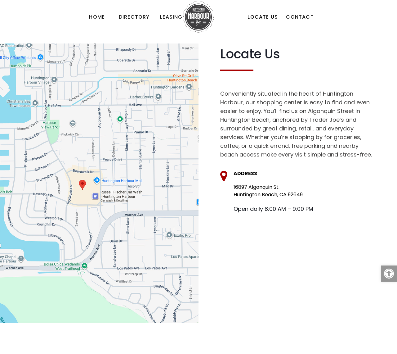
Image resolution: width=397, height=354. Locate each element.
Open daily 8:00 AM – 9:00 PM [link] (273, 209)
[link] (389, 274)
